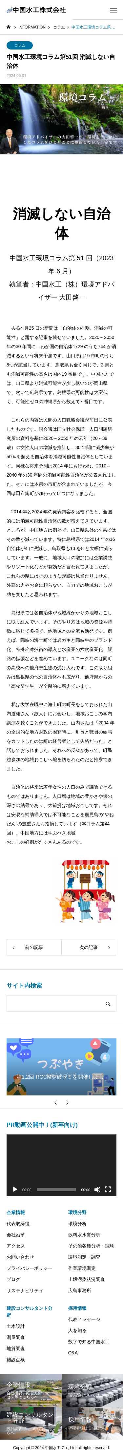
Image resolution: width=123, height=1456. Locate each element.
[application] (61, 1165)
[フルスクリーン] (108, 1189)
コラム (19, 45)
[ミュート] (97, 1189)
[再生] (15, 1189)
